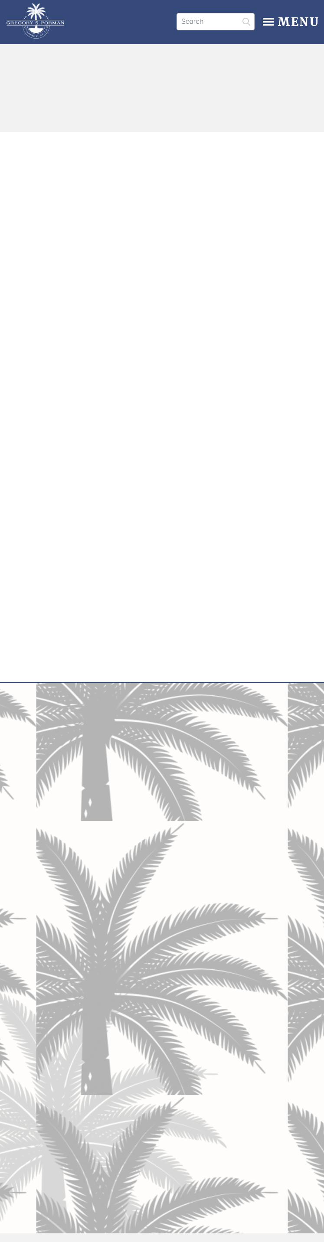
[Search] (216, 21)
